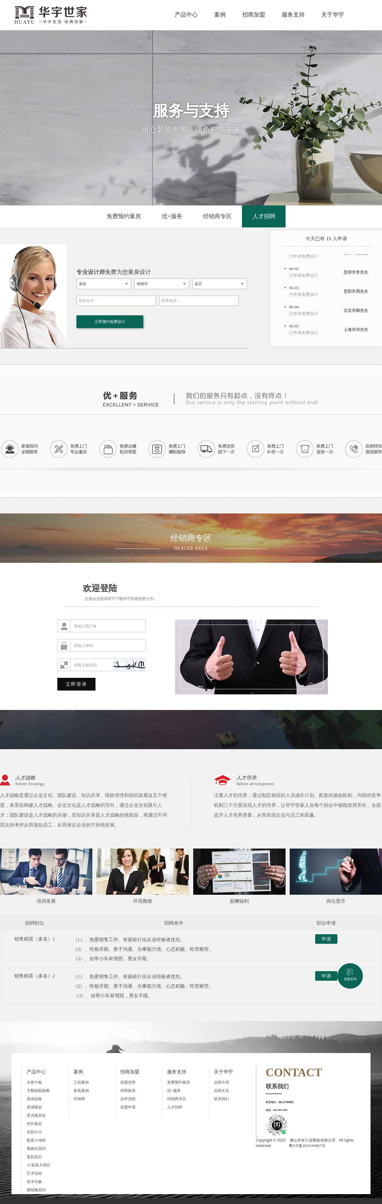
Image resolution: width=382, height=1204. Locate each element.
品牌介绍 (221, 1082)
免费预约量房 (124, 216)
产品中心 (186, 14)
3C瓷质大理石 (38, 1165)
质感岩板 (34, 1099)
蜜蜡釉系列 (36, 1190)
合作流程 (128, 1099)
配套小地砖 (36, 1140)
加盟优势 (128, 1082)
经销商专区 (217, 216)
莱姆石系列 (36, 1148)
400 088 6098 (280, 1110)
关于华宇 (332, 14)
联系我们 (221, 1099)
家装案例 (81, 1090)
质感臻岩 (34, 1107)
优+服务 (172, 216)
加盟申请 (128, 1107)
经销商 (79, 1099)
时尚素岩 (34, 1124)
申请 (323, 940)
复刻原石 (34, 1157)
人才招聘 (263, 216)
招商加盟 (253, 14)
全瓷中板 (34, 1082)
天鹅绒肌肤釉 (38, 1090)
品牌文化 (221, 1090)
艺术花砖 (34, 1173)
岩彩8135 (34, 1132)
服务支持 (293, 14)
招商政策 (128, 1090)
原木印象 (34, 1181)
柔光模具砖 (36, 1115)
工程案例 (81, 1082)
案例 (220, 14)
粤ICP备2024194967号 (307, 1145)
